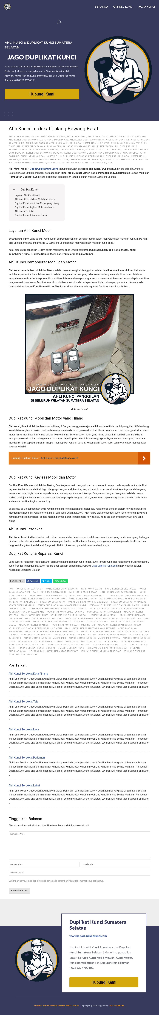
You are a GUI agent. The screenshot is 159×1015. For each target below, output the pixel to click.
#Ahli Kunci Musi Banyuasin (49, 592)
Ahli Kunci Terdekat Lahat (24, 785)
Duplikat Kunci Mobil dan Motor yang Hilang (37, 203)
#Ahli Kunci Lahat (91, 589)
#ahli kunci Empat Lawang (62, 589)
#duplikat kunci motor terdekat (115, 618)
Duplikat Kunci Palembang (85, 159)
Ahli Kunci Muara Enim (132, 136)
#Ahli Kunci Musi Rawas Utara (118, 592)
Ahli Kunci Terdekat (24, 211)
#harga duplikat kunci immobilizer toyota (94, 638)
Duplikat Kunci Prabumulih (30, 162)
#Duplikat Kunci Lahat (34, 615)
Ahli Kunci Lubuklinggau (103, 136)
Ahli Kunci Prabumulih (105, 146)
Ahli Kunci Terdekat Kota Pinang (28, 673)
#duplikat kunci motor (79, 618)
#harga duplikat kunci (112, 635)
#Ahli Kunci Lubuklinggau (120, 589)
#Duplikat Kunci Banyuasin (128, 608)
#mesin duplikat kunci (71, 648)
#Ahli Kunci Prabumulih (23, 602)
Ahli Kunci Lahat (76, 136)
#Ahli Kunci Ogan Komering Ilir (48, 595)
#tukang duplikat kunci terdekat (101, 651)
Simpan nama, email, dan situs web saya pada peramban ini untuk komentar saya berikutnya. (57, 881)
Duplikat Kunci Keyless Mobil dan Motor (35, 207)
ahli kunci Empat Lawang (50, 136)
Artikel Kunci (123, 6)
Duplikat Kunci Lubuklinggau (103, 149)
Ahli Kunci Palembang (30, 146)
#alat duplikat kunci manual (128, 602)
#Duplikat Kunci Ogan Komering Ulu (119, 625)
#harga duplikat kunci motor (84, 641)
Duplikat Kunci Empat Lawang (40, 149)
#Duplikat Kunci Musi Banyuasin (52, 621)
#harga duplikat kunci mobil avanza (40, 641)
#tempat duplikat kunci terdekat (107, 648)
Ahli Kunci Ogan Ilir (118, 140)
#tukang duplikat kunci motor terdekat (53, 651)
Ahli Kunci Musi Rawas (54, 140)
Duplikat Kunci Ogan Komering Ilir (41, 156)
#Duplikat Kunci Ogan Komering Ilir (73, 625)
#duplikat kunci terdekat (36, 635)
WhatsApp (60, 581)
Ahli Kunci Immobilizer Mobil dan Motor (35, 199)
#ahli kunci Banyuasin (30, 589)
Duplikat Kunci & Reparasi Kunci (31, 215)
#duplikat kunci (99, 608)
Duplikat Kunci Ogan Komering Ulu (84, 156)
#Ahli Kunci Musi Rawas (83, 592)
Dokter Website (117, 1005)
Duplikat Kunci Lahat (71, 149)
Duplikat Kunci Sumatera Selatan (68, 162)
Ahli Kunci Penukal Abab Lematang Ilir (67, 146)
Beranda (101, 6)
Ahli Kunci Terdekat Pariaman (27, 757)
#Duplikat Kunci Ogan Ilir (34, 625)
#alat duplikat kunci (52, 602)
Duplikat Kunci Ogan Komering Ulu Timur (44, 159)
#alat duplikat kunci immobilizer (88, 602)
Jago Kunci (146, 6)
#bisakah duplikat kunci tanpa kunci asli (114, 605)
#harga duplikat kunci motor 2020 (125, 641)
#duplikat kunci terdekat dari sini (75, 635)
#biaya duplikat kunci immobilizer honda (61, 605)
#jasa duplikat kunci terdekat (36, 648)
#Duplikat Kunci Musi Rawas (91, 621)
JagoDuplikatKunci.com (105, 565)
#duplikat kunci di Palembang (26, 612)
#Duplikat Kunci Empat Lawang (65, 612)
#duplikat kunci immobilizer (104, 612)
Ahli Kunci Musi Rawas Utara (87, 140)
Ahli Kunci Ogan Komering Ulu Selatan (86, 143)
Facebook (32, 581)
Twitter (46, 581)
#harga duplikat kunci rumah (27, 644)
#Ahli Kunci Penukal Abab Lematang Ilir (124, 599)
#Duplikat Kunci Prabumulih (98, 631)
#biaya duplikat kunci (21, 605)
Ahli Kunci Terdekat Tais (23, 701)
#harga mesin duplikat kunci (109, 644)
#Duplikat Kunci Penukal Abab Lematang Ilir (51, 631)
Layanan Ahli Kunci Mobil (27, 195)
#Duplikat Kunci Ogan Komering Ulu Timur (90, 628)
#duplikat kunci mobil (103, 615)
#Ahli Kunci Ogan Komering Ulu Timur (43, 599)
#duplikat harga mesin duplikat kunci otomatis (58, 608)
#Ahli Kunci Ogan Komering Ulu (89, 595)
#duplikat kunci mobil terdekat (44, 618)
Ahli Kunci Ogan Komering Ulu (44, 143)
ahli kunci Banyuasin (21, 136)
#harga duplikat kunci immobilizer (45, 638)
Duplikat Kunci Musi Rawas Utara (107, 153)
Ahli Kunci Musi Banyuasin (24, 140)
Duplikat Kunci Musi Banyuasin (33, 153)
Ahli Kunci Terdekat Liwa (24, 729)
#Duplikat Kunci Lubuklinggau (69, 615)
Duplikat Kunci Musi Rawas (69, 153)
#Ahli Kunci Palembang (83, 599)
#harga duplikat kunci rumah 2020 (68, 644)
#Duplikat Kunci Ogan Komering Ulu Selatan (35, 628)
